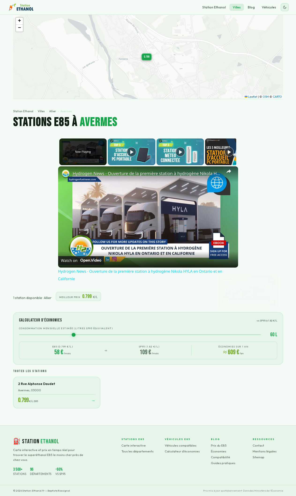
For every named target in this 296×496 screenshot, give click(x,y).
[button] (147, 56)
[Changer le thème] (285, 7)
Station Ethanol (214, 7)
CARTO (277, 96)
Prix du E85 (219, 445)
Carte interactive (133, 445)
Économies (218, 451)
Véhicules (269, 7)
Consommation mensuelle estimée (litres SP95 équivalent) (66, 328)
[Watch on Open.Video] (81, 260)
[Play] (179, 152)
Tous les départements (137, 451)
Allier (52, 111)
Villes (237, 7)
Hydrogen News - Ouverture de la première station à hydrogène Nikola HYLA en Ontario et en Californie (147, 173)
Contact (258, 445)
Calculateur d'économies (182, 451)
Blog (251, 7)
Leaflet (251, 96)
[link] (65, 174)
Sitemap (258, 457)
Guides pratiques (223, 463)
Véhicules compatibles (180, 445)
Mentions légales (265, 451)
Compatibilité (220, 457)
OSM (266, 96)
